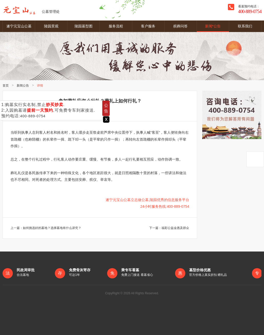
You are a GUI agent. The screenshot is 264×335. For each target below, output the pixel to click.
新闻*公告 (213, 26)
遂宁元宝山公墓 (19, 26)
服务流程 (116, 26)
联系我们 (245, 26)
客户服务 (148, 26)
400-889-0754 (32, 116)
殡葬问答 (180, 26)
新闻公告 (23, 85)
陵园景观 (51, 26)
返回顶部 (255, 159)
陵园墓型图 (84, 26)
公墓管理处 (31, 10)
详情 (40, 85)
